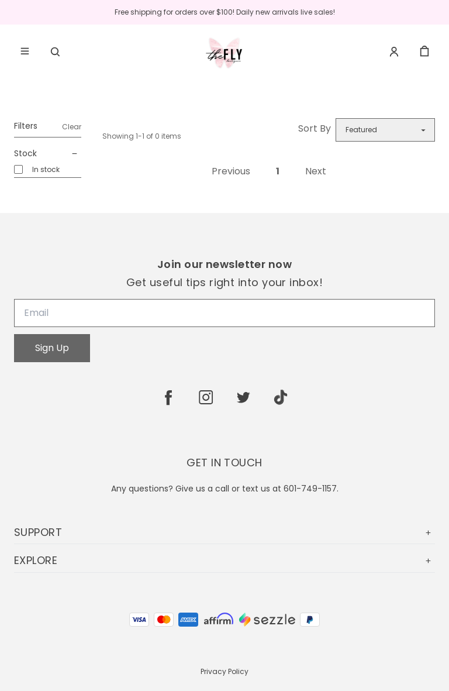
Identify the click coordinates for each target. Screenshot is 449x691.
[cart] (424, 51)
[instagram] (206, 397)
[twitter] (243, 397)
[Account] (394, 51)
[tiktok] (281, 397)
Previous (231, 171)
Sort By (314, 128)
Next (315, 171)
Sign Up (52, 348)
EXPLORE (224, 560)
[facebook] (168, 397)
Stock (47, 154)
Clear (71, 127)
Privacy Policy (224, 671)
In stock (46, 169)
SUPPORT (224, 532)
